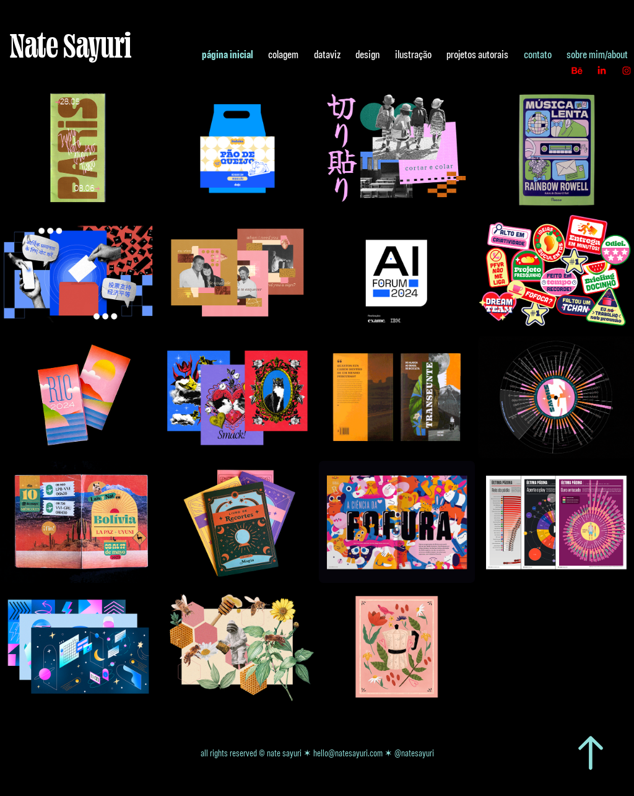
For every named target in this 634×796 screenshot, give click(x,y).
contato (538, 54)
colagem (283, 54)
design (367, 54)
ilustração (413, 54)
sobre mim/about (597, 54)
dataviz (327, 54)
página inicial (227, 54)
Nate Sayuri (70, 44)
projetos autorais (477, 54)
